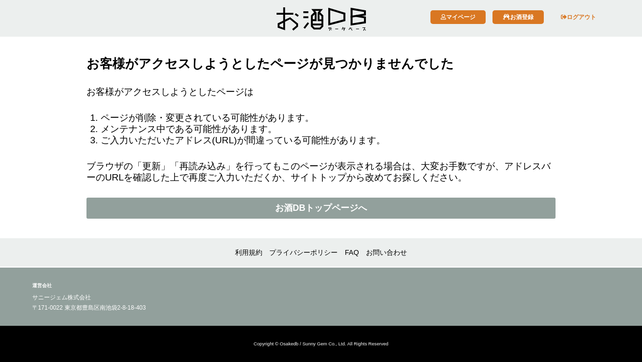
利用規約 (248, 252)
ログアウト (578, 17)
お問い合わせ (386, 252)
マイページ (458, 17)
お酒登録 (518, 17)
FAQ (352, 252)
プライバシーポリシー (303, 252)
